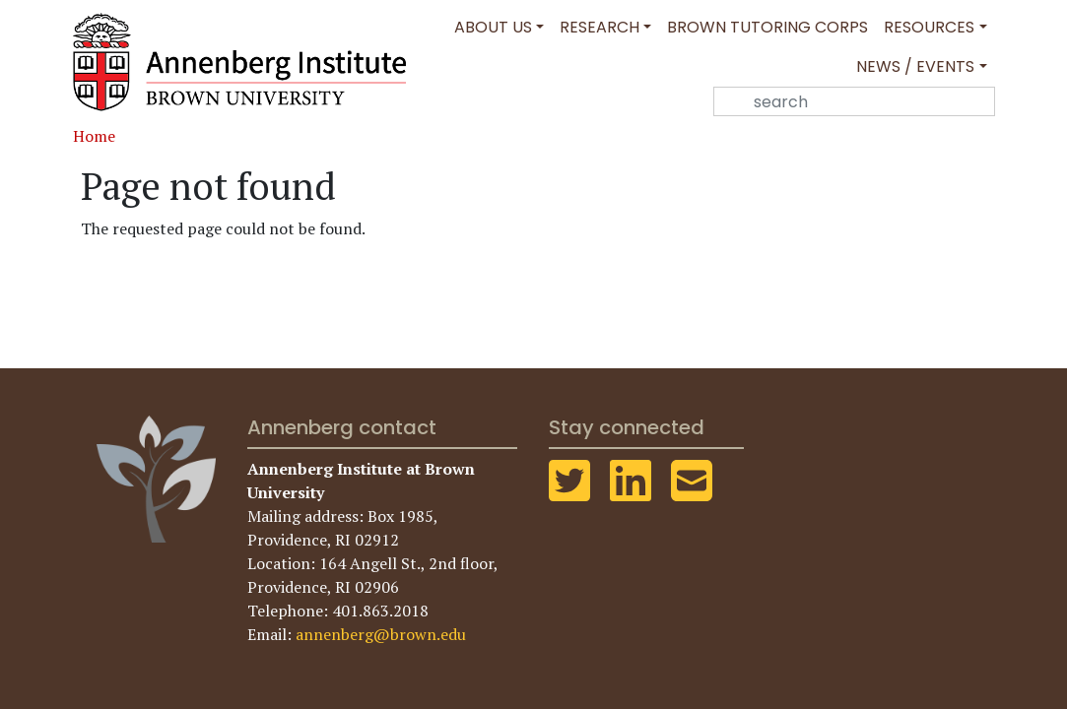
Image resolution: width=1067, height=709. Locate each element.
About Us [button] (493, 27)
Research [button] (599, 27)
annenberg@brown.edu (381, 634)
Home (94, 136)
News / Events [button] (915, 66)
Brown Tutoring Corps (767, 27)
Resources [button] (929, 27)
